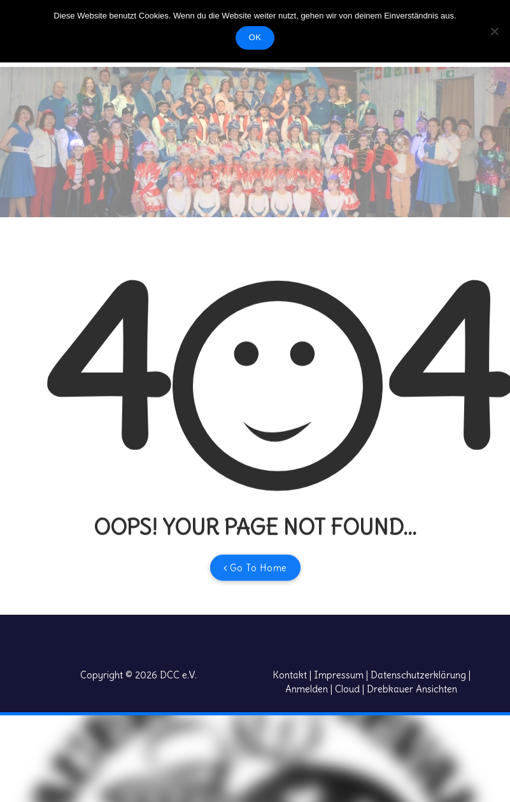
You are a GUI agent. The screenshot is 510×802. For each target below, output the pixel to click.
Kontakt (290, 675)
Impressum (339, 675)
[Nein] (494, 31)
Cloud (347, 689)
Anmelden (306, 689)
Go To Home (255, 585)
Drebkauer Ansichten (412, 689)
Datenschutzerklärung (418, 675)
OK (255, 37)
